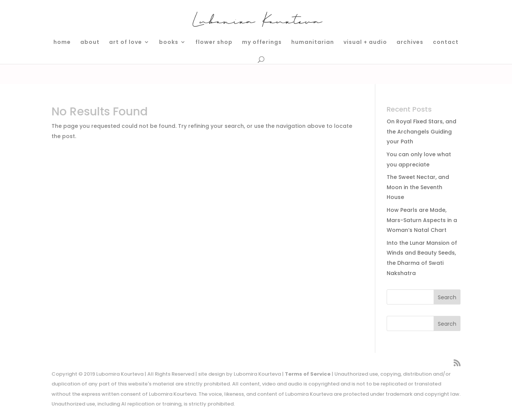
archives (409, 42)
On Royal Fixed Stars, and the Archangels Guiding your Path (421, 131)
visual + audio (365, 42)
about (90, 42)
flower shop (214, 42)
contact (446, 42)
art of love (125, 42)
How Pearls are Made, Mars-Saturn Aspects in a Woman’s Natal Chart (422, 220)
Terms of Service (308, 374)
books (168, 42)
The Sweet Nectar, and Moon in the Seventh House (418, 187)
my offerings (262, 42)
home (62, 42)
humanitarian (312, 42)
